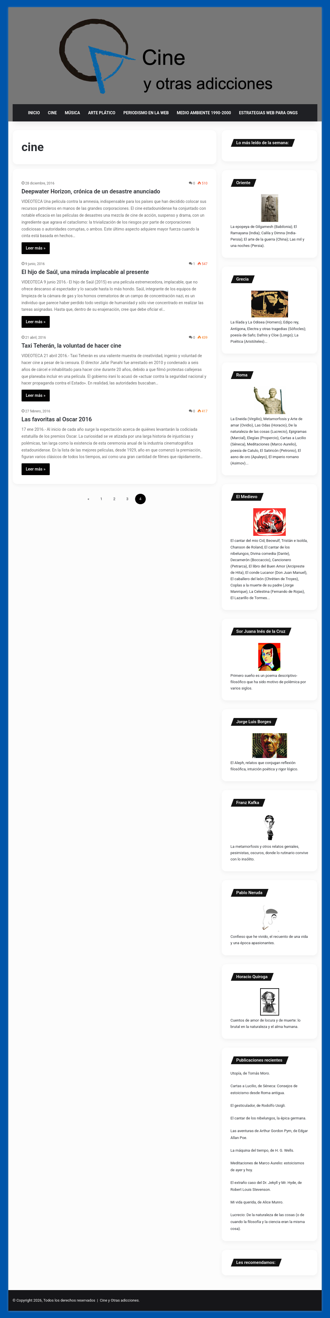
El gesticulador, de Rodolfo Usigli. (258, 1105)
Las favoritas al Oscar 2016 (57, 419)
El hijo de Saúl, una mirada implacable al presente (85, 271)
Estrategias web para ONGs (268, 113)
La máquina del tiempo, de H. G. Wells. (262, 1150)
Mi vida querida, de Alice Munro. (257, 1202)
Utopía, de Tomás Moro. (250, 1073)
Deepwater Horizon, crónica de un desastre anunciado (91, 191)
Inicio (34, 113)
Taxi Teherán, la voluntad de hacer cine (71, 345)
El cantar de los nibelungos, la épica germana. (268, 1118)
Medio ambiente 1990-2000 (204, 113)
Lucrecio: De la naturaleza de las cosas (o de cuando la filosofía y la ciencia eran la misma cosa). (268, 1222)
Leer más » (35, 248)
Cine (52, 113)
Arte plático (101, 113)
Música (72, 113)
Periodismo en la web (146, 113)
